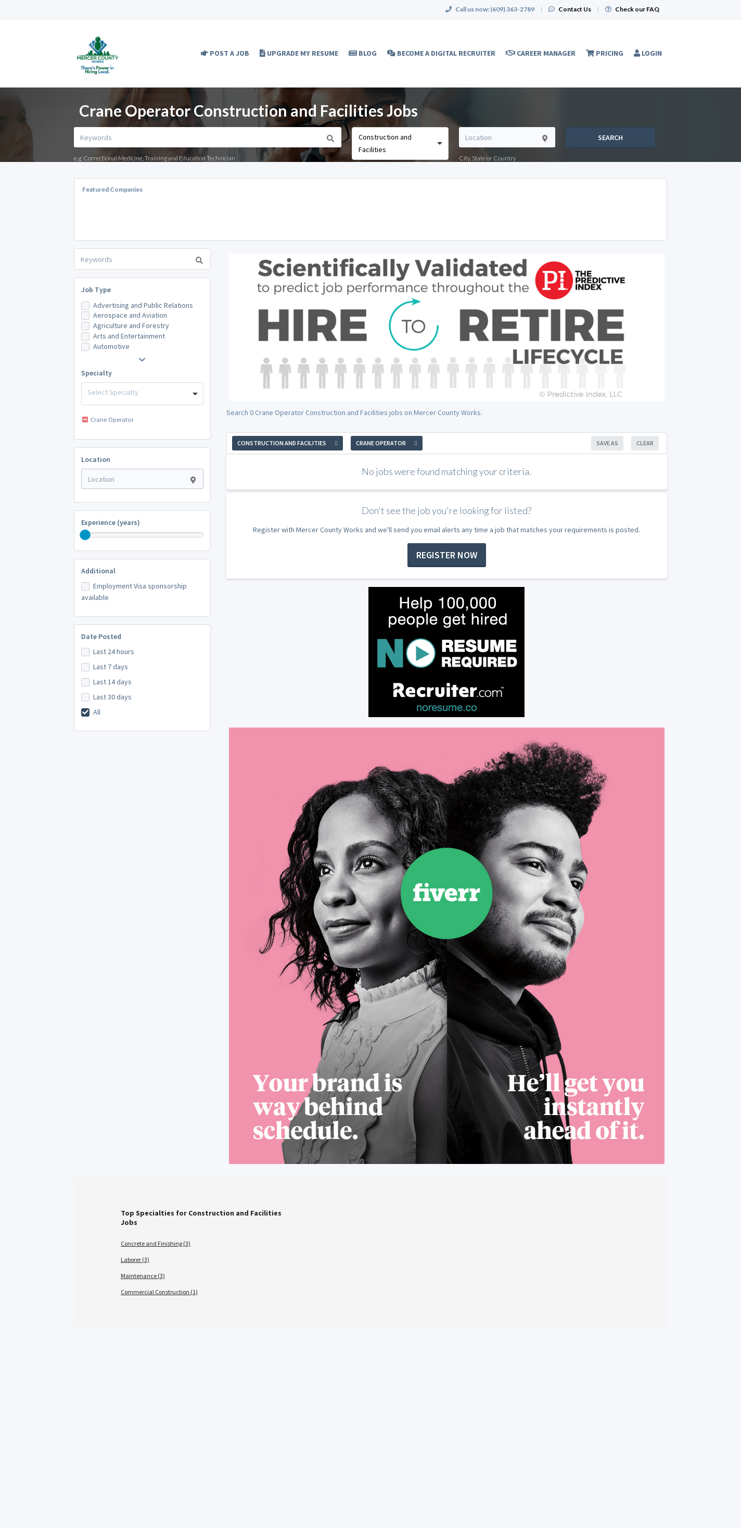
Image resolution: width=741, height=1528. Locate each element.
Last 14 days (112, 681)
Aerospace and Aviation (130, 315)
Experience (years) (110, 522)
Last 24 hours (113, 651)
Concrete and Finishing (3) (155, 1243)
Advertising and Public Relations (143, 305)
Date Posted (101, 636)
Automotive (111, 346)
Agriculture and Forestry (131, 325)
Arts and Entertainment (129, 336)
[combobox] (400, 143)
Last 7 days (110, 666)
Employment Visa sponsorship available (134, 591)
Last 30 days (112, 697)
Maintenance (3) (143, 1276)
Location (95, 459)
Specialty (96, 373)
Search (610, 137)
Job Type (96, 289)
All (96, 712)
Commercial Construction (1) (159, 1292)
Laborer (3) (135, 1259)
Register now (446, 555)
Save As (607, 443)
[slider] (85, 535)
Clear (645, 443)
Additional (98, 570)
